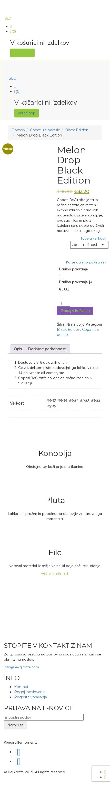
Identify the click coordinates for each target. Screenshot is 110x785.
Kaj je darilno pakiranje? (86, 262)
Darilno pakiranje (73, 269)
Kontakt (21, 686)
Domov (18, 130)
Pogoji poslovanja (29, 692)
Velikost (64, 243)
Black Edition (76, 130)
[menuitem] (8, 18)
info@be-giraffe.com (21, 667)
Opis (18, 349)
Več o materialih (55, 573)
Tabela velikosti (93, 238)
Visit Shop (22, 53)
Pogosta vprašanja (30, 697)
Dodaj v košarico (75, 310)
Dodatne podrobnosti (47, 349)
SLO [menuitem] (8, 18)
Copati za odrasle (45, 130)
